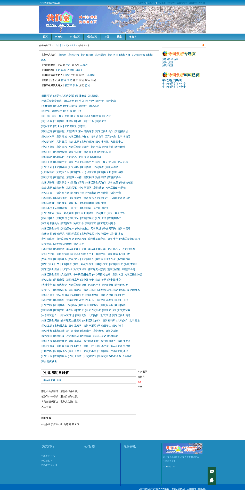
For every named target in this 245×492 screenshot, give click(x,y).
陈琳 (63, 80)
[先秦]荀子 (100, 177)
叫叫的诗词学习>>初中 (174, 86)
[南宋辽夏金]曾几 (50, 228)
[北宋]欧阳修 (86, 54)
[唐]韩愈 (62, 54)
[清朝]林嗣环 (123, 228)
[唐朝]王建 (46, 162)
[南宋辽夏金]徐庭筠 (70, 320)
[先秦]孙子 (90, 300)
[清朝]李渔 (95, 157)
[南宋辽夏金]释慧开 (83, 264)
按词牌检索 (168, 65)
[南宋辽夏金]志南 (96, 249)
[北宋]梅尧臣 (60, 198)
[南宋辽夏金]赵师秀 (78, 146)
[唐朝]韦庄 (73, 203)
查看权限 (193, 3)
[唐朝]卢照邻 (106, 295)
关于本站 (142, 3)
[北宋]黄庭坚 (70, 126)
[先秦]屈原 (46, 259)
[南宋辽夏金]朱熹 (60, 116)
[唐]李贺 (99, 100)
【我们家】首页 (60, 45)
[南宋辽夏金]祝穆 (77, 284)
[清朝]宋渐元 (89, 325)
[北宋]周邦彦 (47, 213)
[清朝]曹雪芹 (47, 346)
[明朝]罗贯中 (47, 192)
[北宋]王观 (105, 315)
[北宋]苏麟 (46, 233)
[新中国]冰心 (114, 279)
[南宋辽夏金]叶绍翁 (90, 116)
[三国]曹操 (46, 95)
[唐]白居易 (68, 100)
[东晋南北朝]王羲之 (107, 290)
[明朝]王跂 (88, 346)
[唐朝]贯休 (80, 315)
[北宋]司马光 (87, 259)
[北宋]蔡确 (71, 305)
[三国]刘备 (46, 351)
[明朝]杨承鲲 (106, 305)
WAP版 (202, 3)
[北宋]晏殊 (98, 167)
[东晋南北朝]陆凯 (84, 213)
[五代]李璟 (46, 336)
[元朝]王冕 (61, 141)
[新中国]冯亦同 (105, 300)
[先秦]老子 (85, 330)
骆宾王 (79, 70)
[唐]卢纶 (106, 116)
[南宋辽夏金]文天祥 (105, 162)
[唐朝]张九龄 (74, 152)
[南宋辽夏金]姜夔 (96, 269)
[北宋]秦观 (83, 157)
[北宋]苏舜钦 (123, 310)
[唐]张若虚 (80, 95)
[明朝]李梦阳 (87, 203)
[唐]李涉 (82, 106)
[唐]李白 (79, 100)
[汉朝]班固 (73, 218)
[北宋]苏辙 (124, 54)
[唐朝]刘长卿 (104, 172)
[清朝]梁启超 (87, 218)
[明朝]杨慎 (102, 192)
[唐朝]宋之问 (109, 310)
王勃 (57, 70)
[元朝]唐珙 (65, 274)
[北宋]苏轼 (112, 54)
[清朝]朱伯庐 (121, 284)
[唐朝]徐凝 (100, 203)
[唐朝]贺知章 (47, 136)
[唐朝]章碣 (85, 336)
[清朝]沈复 (58, 336)
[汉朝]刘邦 (46, 300)
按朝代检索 (168, 62)
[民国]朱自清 (74, 356)
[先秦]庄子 (46, 187)
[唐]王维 (77, 111)
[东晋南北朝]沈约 (119, 351)
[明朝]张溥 (58, 305)
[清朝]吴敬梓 (67, 228)
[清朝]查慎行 (114, 218)
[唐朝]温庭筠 (74, 325)
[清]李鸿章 (110, 100)
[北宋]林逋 (100, 213)
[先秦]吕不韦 (89, 351)
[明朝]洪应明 (72, 233)
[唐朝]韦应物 (60, 152)
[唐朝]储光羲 (62, 346)
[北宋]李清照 (123, 136)
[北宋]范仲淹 (87, 141)
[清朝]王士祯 (121, 300)
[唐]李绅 (89, 100)
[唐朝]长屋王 (74, 351)
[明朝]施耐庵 (116, 264)
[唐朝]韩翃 (46, 157)
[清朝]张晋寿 (101, 233)
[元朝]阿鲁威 (47, 172)
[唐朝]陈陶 (112, 254)
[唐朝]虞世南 (92, 295)
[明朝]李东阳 (130, 264)
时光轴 (58, 36)
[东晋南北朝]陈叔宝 (88, 305)
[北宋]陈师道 (62, 295)
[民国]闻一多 (94, 284)
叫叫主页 (75, 36)
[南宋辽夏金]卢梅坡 (78, 136)
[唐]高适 (82, 126)
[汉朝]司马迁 (77, 192)
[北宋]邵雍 (122, 162)
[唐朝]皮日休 (104, 152)
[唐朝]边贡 (46, 341)
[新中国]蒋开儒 (91, 341)
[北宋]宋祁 (65, 269)
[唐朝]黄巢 (61, 203)
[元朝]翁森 (90, 172)
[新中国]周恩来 (100, 208)
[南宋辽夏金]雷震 (50, 274)
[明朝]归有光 (62, 192)
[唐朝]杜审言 (62, 254)
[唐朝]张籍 (85, 208)
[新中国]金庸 (72, 330)
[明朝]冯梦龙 (101, 264)
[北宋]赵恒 (93, 315)
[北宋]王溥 (100, 218)
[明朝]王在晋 (128, 269)
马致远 (83, 65)
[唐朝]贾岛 (71, 157)
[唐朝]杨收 (98, 330)
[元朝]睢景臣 (77, 295)
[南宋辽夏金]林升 (65, 213)
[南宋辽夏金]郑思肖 (120, 346)
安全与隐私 (182, 3)
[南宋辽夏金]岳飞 (104, 131)
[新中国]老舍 (47, 218)
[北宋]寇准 (134, 320)
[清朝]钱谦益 (82, 228)
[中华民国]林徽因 (82, 274)
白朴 (68, 65)
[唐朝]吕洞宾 (47, 295)
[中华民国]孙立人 (50, 315)
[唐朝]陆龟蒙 (126, 182)
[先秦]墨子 (75, 346)
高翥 (59, 380)
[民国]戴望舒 (60, 284)
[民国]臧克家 (74, 290)
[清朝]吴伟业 (60, 341)
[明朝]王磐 (78, 244)
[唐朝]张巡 (112, 336)
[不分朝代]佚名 (49, 361)
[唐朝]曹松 (98, 187)
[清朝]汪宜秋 (72, 279)
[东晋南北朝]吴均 (50, 223)
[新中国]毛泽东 (86, 131)
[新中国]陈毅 (123, 259)
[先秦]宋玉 (73, 259)
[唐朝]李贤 (46, 330)
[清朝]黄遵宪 (47, 146)
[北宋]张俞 (121, 320)
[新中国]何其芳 (108, 341)
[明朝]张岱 (124, 254)
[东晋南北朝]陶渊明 (63, 95)
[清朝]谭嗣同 (84, 187)
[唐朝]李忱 (46, 208)
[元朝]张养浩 (60, 208)
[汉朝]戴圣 (112, 182)
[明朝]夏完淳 (89, 198)
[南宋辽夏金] (49, 380)
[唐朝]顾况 (80, 238)
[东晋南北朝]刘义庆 (105, 259)
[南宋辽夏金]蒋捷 (65, 238)
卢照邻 (70, 70)
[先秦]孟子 (73, 141)
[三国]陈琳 (102, 351)
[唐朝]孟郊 (71, 131)
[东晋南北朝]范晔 (62, 244)
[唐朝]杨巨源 (72, 336)
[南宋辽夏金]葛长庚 (80, 254)
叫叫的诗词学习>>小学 (174, 83)
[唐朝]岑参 (117, 172)
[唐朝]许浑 (73, 162)
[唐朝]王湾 (61, 146)
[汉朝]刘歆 (46, 279)
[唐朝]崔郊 (88, 177)
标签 (106, 36)
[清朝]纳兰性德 (73, 177)
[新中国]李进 (67, 315)
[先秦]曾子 (100, 279)
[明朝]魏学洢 (62, 182)
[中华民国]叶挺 (93, 310)
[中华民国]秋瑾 (73, 121)
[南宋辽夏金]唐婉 (50, 269)
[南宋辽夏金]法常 (91, 320)
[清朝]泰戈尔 (101, 346)
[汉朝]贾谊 (71, 187)
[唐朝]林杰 (58, 249)
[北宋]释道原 (87, 233)
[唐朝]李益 (58, 177)
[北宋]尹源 (46, 356)
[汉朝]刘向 (46, 249)
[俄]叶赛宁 (46, 284)
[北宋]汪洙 (58, 330)
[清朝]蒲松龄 (60, 356)
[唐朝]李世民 (77, 172)
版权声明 (171, 3)
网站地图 (161, 3)
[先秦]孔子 (46, 290)
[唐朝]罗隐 (46, 177)
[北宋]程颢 (95, 146)
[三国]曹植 (58, 121)
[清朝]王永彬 (89, 290)
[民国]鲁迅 (58, 279)
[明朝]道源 (46, 325)
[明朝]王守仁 (104, 325)
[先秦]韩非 (46, 244)
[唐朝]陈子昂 (89, 152)
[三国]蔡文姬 (99, 254)
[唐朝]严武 (58, 233)
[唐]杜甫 (67, 111)
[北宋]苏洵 (100, 54)
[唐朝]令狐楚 (128, 249)
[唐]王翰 (45, 116)
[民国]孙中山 (116, 141)
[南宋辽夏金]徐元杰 (129, 290)
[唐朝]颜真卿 (111, 167)
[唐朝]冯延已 (111, 330)
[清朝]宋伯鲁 (114, 177)
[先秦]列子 (78, 223)
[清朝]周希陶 (109, 228)
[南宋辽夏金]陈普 (133, 274)
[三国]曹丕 (73, 208)
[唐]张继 (45, 111)
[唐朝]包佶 (58, 157)
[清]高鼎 (57, 106)
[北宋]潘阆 (46, 167)
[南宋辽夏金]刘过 (96, 238)
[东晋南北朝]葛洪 (75, 300)
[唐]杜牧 (74, 116)
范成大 (88, 85)
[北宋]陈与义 (113, 249)
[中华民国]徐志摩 (101, 274)
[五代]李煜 (110, 136)
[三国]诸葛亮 (77, 182)
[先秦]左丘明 (62, 172)
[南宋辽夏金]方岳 (116, 213)
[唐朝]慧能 (61, 136)
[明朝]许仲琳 (47, 254)
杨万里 (68, 85)
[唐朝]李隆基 (74, 341)
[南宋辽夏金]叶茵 (50, 264)
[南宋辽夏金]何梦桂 (115, 187)
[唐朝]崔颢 (58, 131)
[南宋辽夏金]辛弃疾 (51, 100)
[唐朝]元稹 (120, 146)
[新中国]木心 (116, 233)
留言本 (132, 36)
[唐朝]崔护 (46, 152)
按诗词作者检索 (170, 59)
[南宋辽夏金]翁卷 (106, 223)
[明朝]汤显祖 (113, 269)
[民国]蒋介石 (60, 351)
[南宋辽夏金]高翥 (121, 315)
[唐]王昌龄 (46, 121)
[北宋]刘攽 (46, 305)
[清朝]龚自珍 (96, 136)
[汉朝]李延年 (74, 198)
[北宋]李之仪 (87, 162)
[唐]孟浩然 (56, 111)
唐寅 (67, 75)
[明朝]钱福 (120, 305)
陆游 (75, 85)
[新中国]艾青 (47, 238)
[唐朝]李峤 (85, 167)
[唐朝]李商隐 (101, 141)
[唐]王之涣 (88, 121)
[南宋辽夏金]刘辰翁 (76, 249)
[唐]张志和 (46, 126)
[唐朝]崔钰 (58, 300)
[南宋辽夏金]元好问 (95, 182)
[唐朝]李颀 (117, 274)
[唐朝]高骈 (46, 310)
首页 (45, 36)
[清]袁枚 (58, 126)
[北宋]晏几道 (60, 325)
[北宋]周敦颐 (47, 182)
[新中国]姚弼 (70, 106)
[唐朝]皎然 (61, 218)
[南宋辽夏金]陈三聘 (129, 238)
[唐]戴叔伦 (100, 121)
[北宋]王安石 (138, 54)
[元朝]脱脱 (95, 228)
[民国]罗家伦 (89, 356)
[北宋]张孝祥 (60, 167)
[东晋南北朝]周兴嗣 (120, 198)
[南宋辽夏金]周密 (50, 320)
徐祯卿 (91, 75)
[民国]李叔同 (79, 269)
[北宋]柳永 (73, 167)
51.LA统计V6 (169, 466)
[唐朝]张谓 (117, 325)
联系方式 (152, 3)
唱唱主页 (92, 36)
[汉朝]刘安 (46, 198)
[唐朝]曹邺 (90, 223)
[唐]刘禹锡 (93, 106)
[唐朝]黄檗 (65, 264)
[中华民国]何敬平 (75, 310)
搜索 (119, 36)
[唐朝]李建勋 (60, 259)
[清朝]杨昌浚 (121, 131)
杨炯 (63, 70)
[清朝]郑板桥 (47, 141)
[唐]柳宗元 (73, 54)
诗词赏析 (73, 45)
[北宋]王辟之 (99, 336)
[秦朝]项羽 (102, 198)
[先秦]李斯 (58, 187)
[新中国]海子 (87, 279)
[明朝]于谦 (115, 192)
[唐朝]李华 (112, 238)
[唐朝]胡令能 (47, 203)
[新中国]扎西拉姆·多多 (109, 356)
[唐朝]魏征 (107, 284)
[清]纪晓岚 (93, 95)
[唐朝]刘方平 (60, 162)
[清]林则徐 (46, 106)
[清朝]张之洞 (123, 341)
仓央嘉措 (127, 356)
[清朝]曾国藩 (60, 290)
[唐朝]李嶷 (58, 310)
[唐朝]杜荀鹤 (108, 320)
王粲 (69, 80)
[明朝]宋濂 (90, 192)
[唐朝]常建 (107, 146)
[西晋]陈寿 (65, 223)
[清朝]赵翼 (46, 131)
